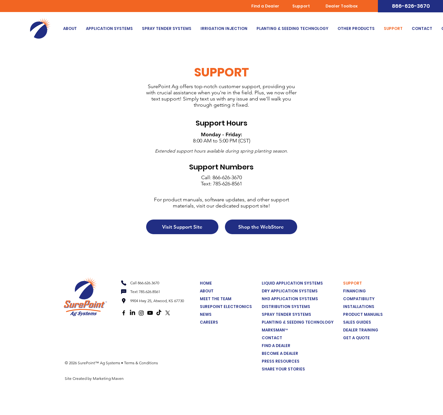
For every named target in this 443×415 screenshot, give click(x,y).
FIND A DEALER (276, 345)
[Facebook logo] (123, 313)
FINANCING (354, 291)
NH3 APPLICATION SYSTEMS (290, 298)
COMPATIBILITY (359, 298)
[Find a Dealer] (266, 6)
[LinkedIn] (132, 313)
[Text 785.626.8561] (144, 292)
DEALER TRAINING (360, 330)
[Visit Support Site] (182, 227)
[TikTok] (159, 313)
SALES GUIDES (357, 322)
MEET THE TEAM (215, 298)
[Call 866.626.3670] (144, 283)
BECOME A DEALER (280, 353)
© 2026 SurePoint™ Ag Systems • (94, 362)
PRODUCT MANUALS (363, 314)
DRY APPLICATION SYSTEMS (290, 291)
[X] (167, 313)
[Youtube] (150, 313)
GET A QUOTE (356, 338)
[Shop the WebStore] (261, 227)
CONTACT (272, 338)
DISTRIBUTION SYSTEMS (286, 306)
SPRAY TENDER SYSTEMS (286, 314)
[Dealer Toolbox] (342, 6)
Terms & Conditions (141, 362)
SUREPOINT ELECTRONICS (226, 306)
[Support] (301, 6)
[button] (109, 28)
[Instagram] (141, 313)
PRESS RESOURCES (280, 361)
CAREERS (209, 322)
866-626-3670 (227, 177)
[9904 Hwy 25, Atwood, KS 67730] (156, 301)
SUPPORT (352, 283)
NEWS (206, 314)
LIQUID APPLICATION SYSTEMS (292, 283)
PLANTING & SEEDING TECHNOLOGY (298, 322)
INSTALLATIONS (358, 306)
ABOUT (207, 291)
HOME (206, 283)
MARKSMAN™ (275, 330)
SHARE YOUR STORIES (283, 369)
